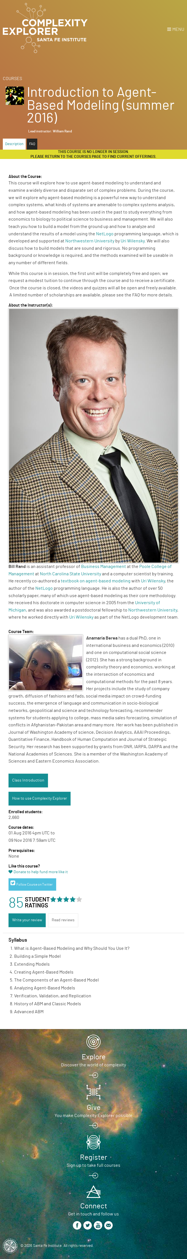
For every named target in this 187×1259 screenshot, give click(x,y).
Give (94, 1107)
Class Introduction (28, 780)
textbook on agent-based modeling (96, 581)
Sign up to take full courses (93, 1165)
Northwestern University (89, 241)
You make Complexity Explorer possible (93, 1115)
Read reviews (63, 920)
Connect (93, 1206)
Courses (12, 78)
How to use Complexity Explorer (39, 798)
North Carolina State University (70, 574)
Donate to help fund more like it (41, 872)
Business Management (103, 566)
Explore (94, 1057)
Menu (178, 29)
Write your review (27, 920)
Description (14, 144)
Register (93, 1157)
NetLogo (105, 234)
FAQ (32, 144)
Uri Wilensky (133, 241)
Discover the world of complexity (93, 1065)
